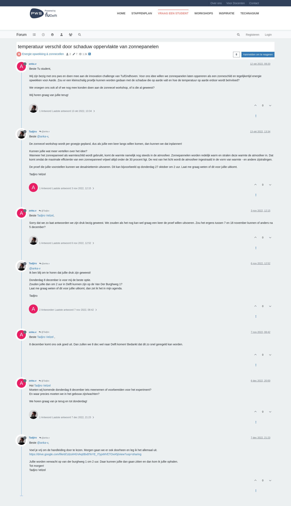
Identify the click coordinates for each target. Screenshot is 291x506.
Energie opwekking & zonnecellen (43, 54)
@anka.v (44, 131)
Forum (22, 35)
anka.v (32, 64)
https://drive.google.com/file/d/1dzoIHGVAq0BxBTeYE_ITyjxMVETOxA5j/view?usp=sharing (85, 454)
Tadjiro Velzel (45, 215)
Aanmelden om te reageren (258, 54)
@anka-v (42, 136)
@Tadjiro (44, 211)
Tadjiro (33, 131)
